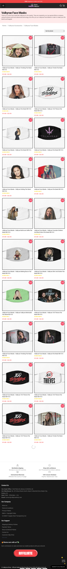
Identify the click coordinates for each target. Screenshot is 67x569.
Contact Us (5, 532)
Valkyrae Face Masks (31, 26)
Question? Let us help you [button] (58, 566)
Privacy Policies (6, 510)
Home (4, 26)
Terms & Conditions (7, 508)
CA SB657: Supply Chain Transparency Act (14, 516)
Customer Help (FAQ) (8, 535)
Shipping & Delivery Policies (10, 524)
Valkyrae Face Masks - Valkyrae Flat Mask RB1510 (16, 109)
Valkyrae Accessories (15, 26)
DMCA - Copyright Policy (9, 513)
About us (4, 505)
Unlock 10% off (63, 561)
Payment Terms (6, 527)
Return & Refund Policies (9, 529)
